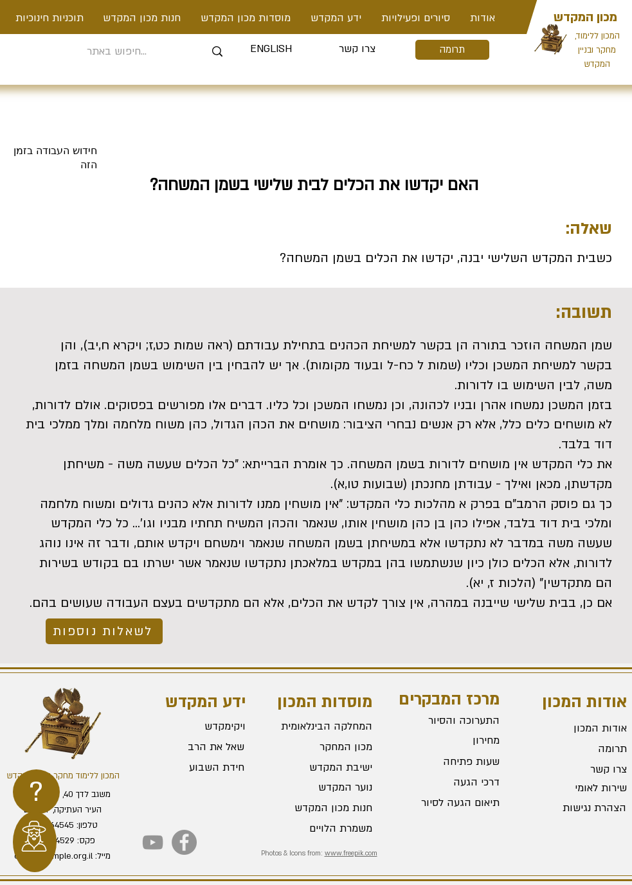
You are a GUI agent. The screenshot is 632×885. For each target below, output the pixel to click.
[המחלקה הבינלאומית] (326, 726)
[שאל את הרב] (198, 747)
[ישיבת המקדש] (326, 767)
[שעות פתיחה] (454, 762)
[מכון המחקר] (326, 747)
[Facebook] (184, 842)
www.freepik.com (351, 853)
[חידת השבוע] (197, 767)
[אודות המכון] (581, 728)
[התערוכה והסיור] (454, 721)
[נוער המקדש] (326, 787)
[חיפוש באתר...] (117, 51)
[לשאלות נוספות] (104, 631)
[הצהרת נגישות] (580, 808)
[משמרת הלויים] (326, 828)
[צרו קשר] (357, 49)
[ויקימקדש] (199, 726)
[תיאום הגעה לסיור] (454, 803)
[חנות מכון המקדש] (326, 808)
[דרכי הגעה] (454, 783)
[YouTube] (152, 842)
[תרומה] (452, 50)
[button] (416, 18)
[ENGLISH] (271, 49)
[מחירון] (454, 741)
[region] (36, 791)
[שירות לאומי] (581, 788)
